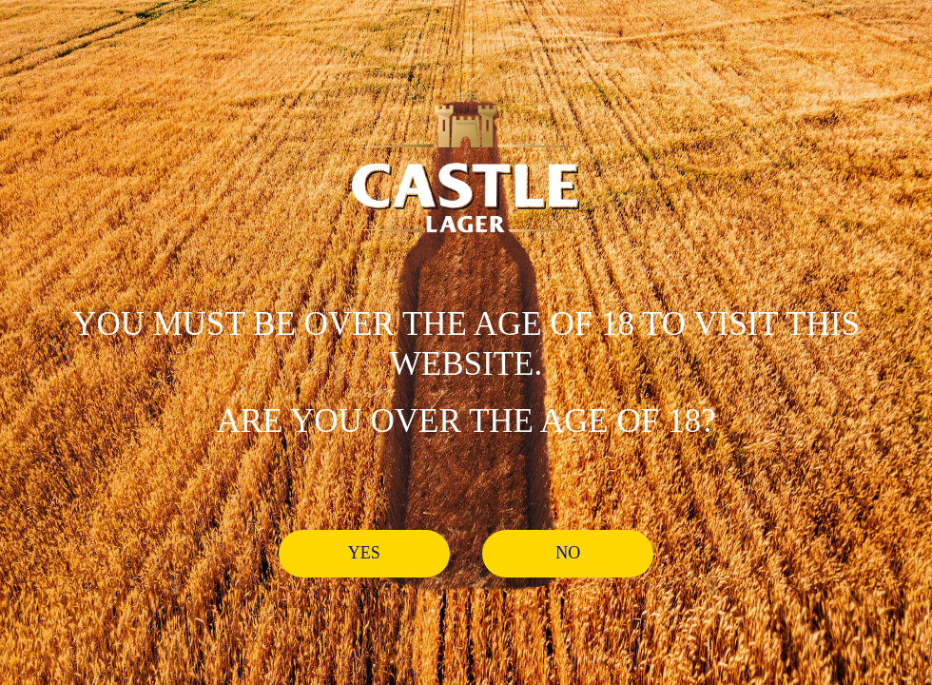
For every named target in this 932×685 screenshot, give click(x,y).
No (567, 552)
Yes (364, 552)
